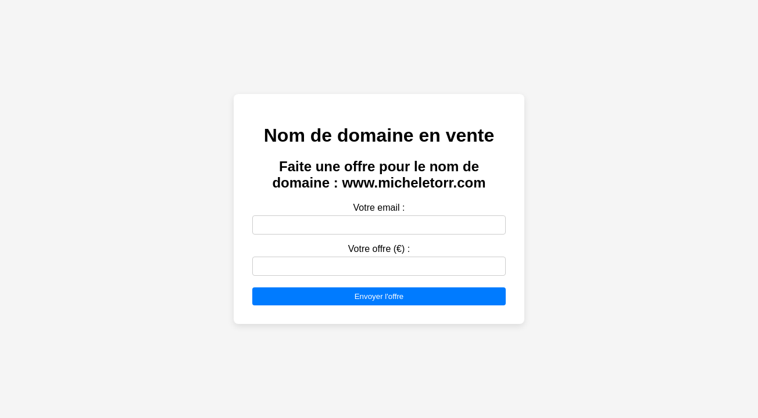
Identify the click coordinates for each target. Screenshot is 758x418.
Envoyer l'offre (379, 296)
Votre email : (379, 207)
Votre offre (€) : (379, 249)
